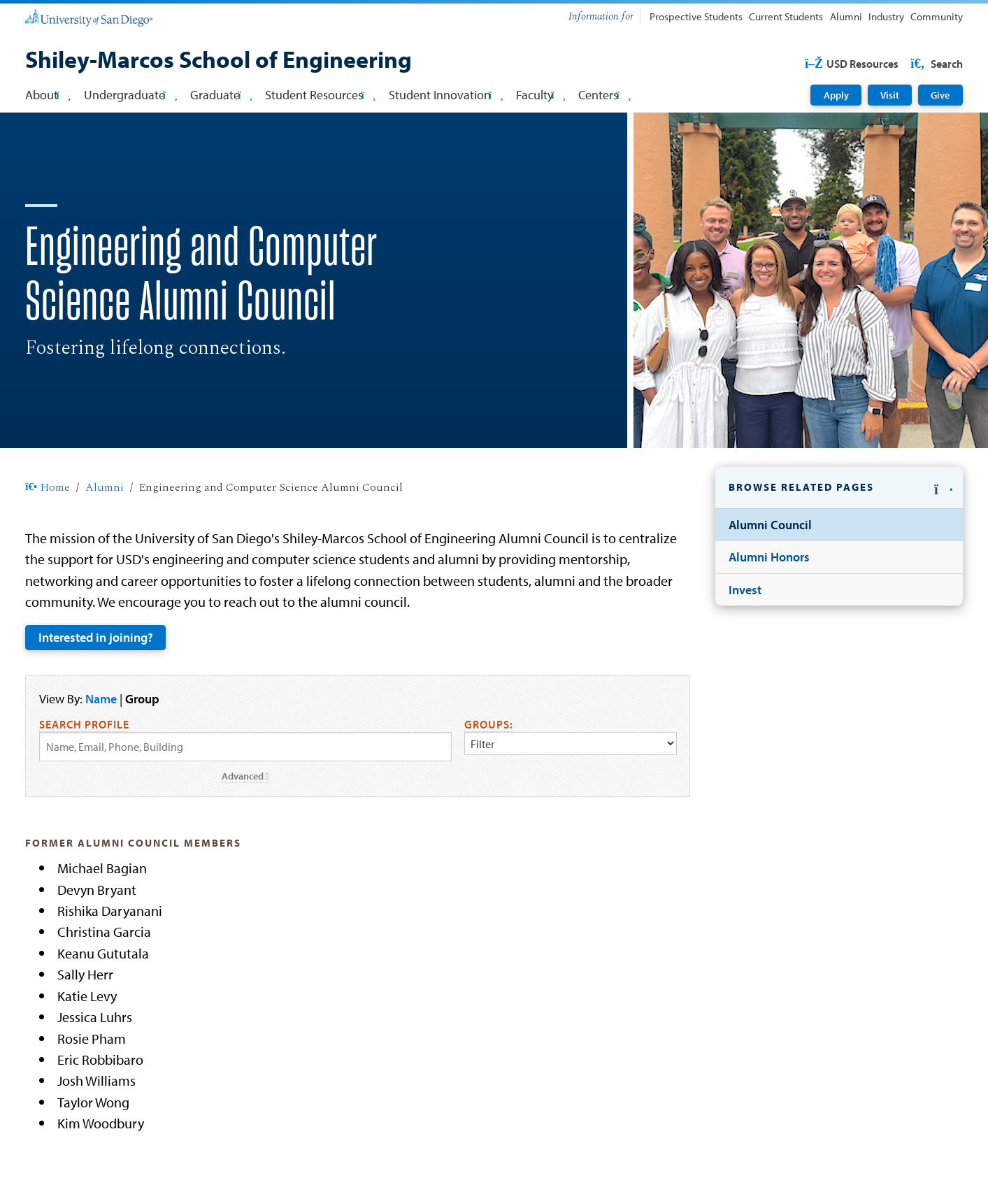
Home (47, 488)
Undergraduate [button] (131, 95)
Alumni (846, 16)
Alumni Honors (769, 557)
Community (936, 16)
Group (142, 699)
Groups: (488, 724)
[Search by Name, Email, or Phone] (245, 746)
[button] (838, 488)
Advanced (245, 776)
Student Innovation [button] (446, 95)
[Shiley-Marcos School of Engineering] (218, 61)
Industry (886, 16)
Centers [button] (604, 95)
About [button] (48, 95)
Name (101, 699)
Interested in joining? (95, 637)
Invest (745, 590)
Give (940, 95)
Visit (889, 95)
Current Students (786, 16)
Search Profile (84, 724)
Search (935, 64)
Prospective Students (696, 16)
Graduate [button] (221, 95)
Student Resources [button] (320, 95)
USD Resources (851, 64)
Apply (836, 95)
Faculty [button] (541, 95)
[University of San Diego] (88, 17)
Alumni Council (770, 525)
